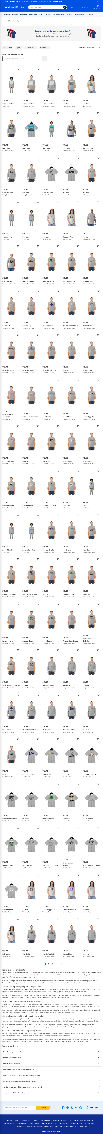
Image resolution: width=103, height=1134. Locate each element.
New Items (15, 14)
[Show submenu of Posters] (72, 14)
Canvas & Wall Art (80, 14)
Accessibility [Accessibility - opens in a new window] (22, 1123)
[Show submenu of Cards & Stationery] (64, 14)
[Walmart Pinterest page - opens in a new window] (72, 1107)
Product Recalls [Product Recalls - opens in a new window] (9, 1123)
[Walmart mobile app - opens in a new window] (92, 1107)
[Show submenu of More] (92, 14)
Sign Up (43, 1108)
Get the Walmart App (49, 1123)
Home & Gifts (7, 21)
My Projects (34, 1)
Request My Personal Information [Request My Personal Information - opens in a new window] (75, 1126)
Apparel (15, 21)
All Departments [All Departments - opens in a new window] (12, 1120)
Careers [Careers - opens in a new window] (35, 1120)
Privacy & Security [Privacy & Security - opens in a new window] (76, 1123)
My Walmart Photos (45, 1)
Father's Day (33, 14)
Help (72, 7)
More (90, 14)
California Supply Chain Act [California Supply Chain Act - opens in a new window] (25, 1126)
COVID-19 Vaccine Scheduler (84, 1120)
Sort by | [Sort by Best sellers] (82, 48)
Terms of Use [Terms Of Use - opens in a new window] (63, 1123)
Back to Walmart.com (11, 1)
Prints (48, 14)
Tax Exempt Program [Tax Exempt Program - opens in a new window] (33, 1123)
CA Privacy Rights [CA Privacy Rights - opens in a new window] (90, 1123)
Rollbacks (7, 14)
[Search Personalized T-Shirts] (22, 58)
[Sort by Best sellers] (93, 47)
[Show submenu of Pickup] (43, 14)
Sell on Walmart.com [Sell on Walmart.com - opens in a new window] (59, 1120)
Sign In (96, 1)
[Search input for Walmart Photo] (45, 7)
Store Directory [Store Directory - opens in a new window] (25, 1120)
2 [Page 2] (48, 964)
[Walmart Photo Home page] (14, 7)
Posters (69, 14)
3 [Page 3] (52, 964)
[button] (11, 69)
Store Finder (25, 1)
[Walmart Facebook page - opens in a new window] (63, 1107)
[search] (44, 58)
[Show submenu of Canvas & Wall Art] (86, 14)
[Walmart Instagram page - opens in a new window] (80, 1107)
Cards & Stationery (58, 14)
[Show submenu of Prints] (50, 14)
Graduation (23, 14)
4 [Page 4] (57, 964)
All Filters (8, 47)
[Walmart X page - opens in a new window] (67, 1107)
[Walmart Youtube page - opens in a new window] (76, 1107)
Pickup (41, 14)
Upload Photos (57, 1)
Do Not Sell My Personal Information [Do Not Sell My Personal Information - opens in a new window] (49, 1126)
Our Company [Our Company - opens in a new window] (45, 1120)
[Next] (61, 964)
